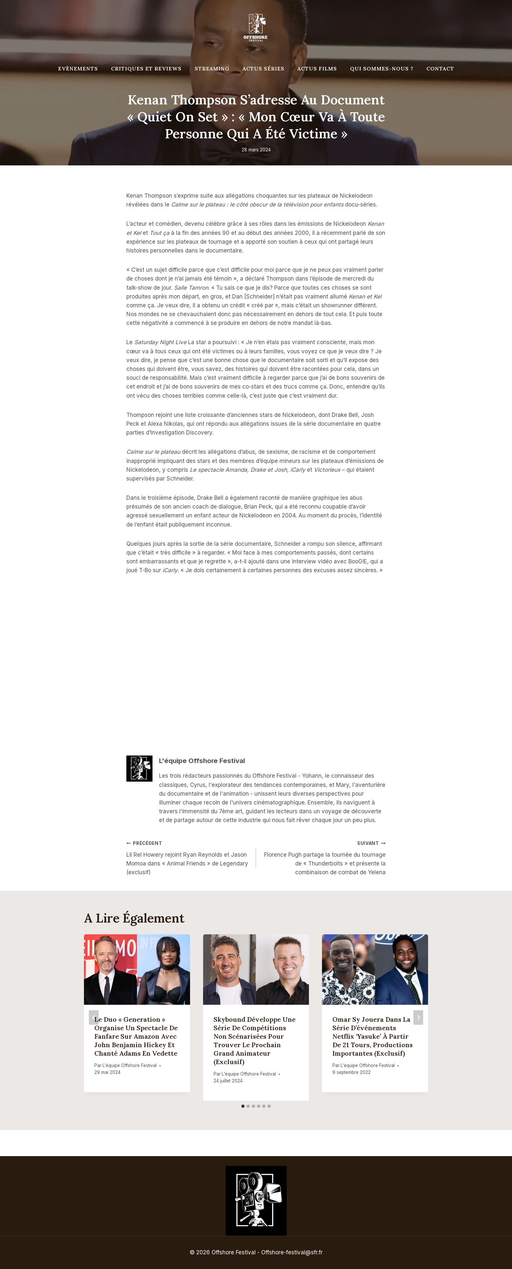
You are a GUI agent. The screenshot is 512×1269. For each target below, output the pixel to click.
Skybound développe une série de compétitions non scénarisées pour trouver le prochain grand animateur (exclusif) (255, 1040)
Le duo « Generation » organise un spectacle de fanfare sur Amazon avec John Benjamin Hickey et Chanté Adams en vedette (136, 1036)
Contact (440, 68)
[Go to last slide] (94, 1017)
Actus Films (317, 68)
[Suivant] (418, 1017)
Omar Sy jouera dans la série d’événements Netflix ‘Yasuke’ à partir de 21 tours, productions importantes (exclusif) (372, 1036)
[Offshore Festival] (256, 28)
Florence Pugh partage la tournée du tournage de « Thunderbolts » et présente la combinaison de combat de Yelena (324, 857)
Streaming (212, 68)
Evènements (78, 68)
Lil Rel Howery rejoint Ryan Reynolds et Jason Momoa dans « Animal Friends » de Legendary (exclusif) (188, 857)
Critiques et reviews (146, 68)
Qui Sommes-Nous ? (381, 68)
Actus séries (263, 68)
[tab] (243, 1106)
